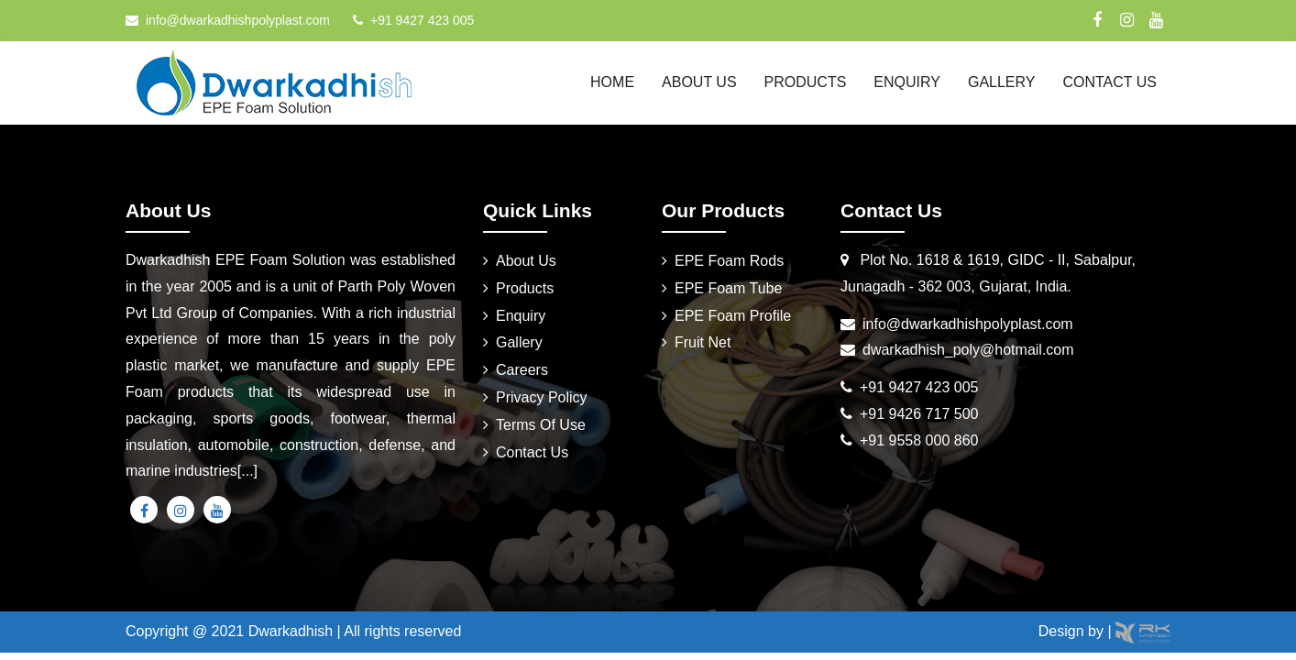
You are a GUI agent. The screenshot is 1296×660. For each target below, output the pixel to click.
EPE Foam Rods (729, 261)
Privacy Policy (542, 397)
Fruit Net (702, 342)
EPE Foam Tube (728, 288)
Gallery (1002, 82)
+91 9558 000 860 (919, 440)
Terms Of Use (541, 425)
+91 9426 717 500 (919, 414)
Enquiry (906, 82)
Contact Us (1109, 82)
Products (805, 82)
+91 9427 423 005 (422, 20)
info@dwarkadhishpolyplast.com (238, 20)
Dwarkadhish (290, 631)
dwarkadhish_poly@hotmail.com (968, 350)
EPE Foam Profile (733, 316)
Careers (522, 370)
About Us (699, 82)
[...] (247, 470)
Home (612, 82)
